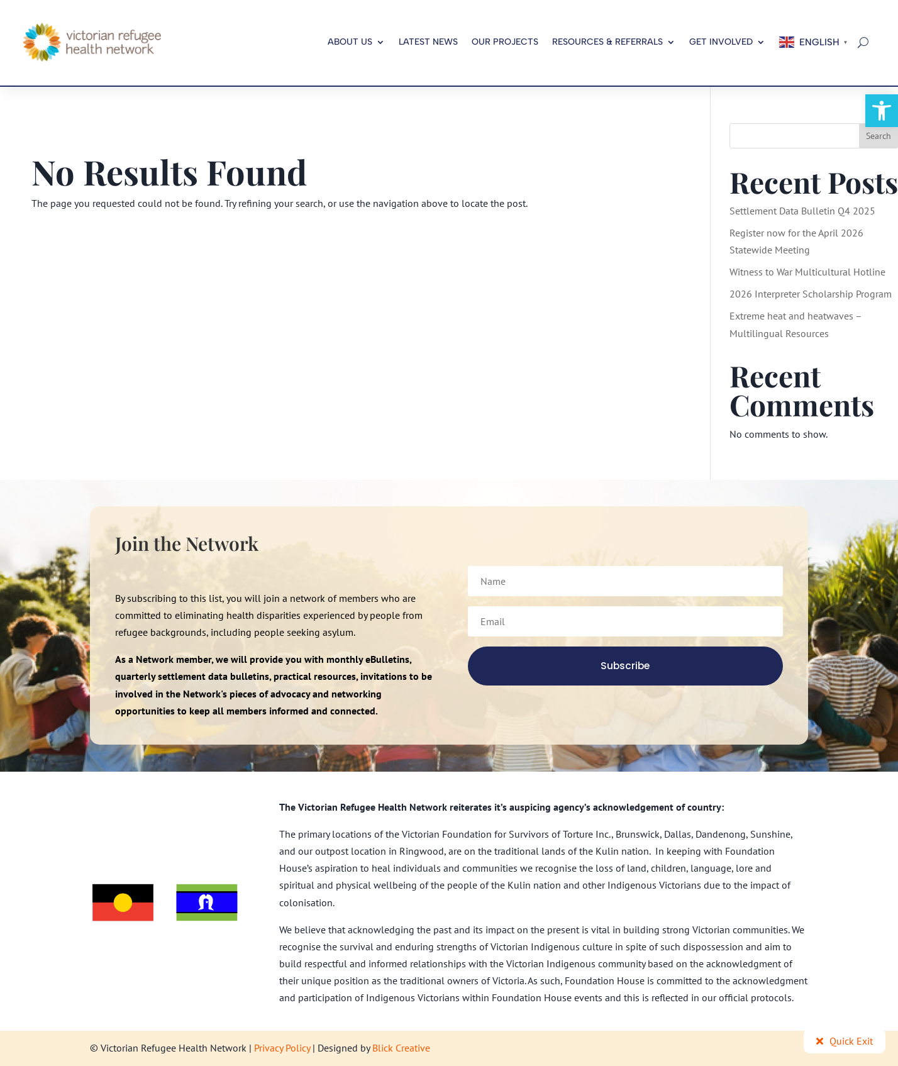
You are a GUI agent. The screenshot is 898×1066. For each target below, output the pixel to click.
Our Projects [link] (505, 41)
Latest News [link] (428, 41)
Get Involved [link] (721, 41)
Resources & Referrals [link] (607, 41)
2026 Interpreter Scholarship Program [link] (810, 293)
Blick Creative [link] (401, 1047)
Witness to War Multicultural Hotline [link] (807, 271)
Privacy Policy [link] (282, 1047)
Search (878, 136)
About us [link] (350, 41)
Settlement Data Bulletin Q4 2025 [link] (802, 210)
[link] (881, 110)
